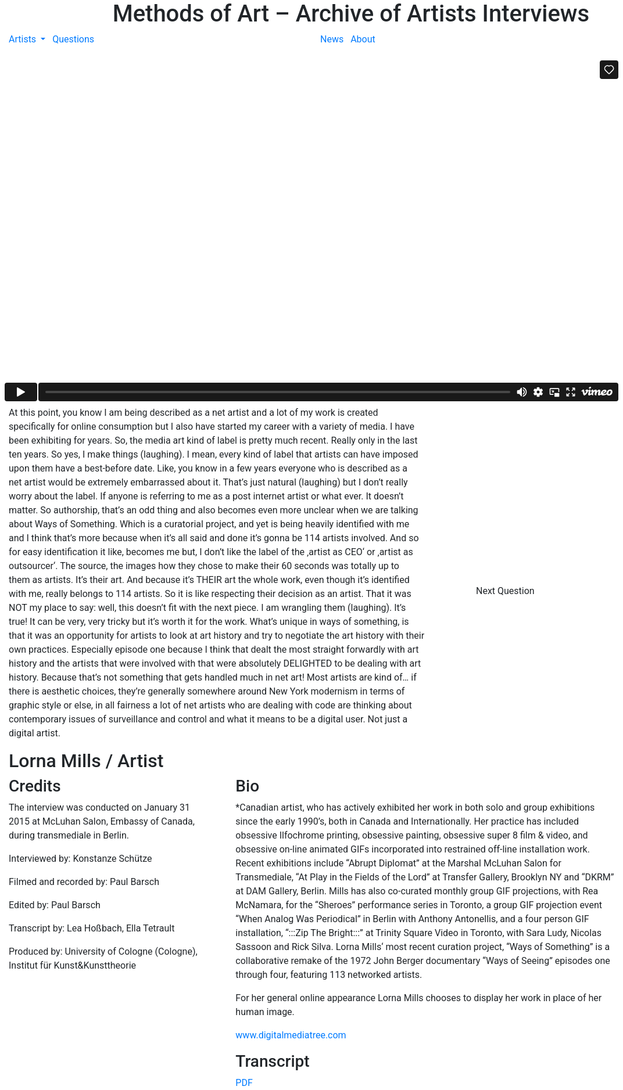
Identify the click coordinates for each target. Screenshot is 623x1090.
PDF (243, 1082)
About (362, 39)
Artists (23, 39)
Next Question (506, 590)
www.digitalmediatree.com (290, 1035)
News (331, 39)
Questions (73, 39)
